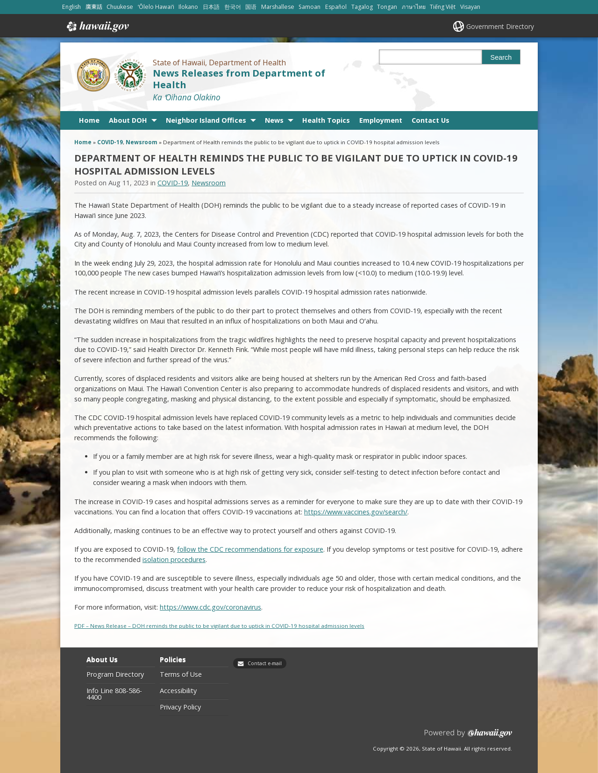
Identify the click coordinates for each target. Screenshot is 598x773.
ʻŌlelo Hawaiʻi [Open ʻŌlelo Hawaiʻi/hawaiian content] (156, 7)
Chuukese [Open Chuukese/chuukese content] (120, 7)
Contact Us (430, 120)
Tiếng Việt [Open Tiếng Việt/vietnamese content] (443, 7)
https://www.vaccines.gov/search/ (355, 511)
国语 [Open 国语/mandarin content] (250, 7)
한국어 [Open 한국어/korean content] (232, 7)
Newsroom (141, 142)
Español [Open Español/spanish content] (336, 7)
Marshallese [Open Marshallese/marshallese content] (277, 7)
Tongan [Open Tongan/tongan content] (387, 7)
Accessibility (178, 691)
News (274, 120)
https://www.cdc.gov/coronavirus (210, 607)
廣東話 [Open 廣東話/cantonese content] (93, 7)
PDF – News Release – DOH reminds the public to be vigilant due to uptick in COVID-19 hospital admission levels (219, 625)
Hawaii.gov (97, 27)
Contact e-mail (265, 663)
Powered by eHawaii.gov (468, 737)
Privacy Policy (180, 707)
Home (89, 120)
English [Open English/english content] (71, 7)
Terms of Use (181, 674)
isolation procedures (174, 559)
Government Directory (500, 26)
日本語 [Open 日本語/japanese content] (211, 7)
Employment (380, 120)
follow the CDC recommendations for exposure (250, 549)
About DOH (128, 120)
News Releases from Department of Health (239, 79)
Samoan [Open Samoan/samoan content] (309, 7)
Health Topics (326, 120)
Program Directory (115, 674)
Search (501, 57)
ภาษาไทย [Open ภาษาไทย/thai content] (414, 7)
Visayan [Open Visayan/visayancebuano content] (470, 7)
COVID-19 (110, 142)
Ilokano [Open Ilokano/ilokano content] (188, 7)
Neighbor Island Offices (206, 120)
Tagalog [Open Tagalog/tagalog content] (362, 7)
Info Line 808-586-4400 (114, 694)
